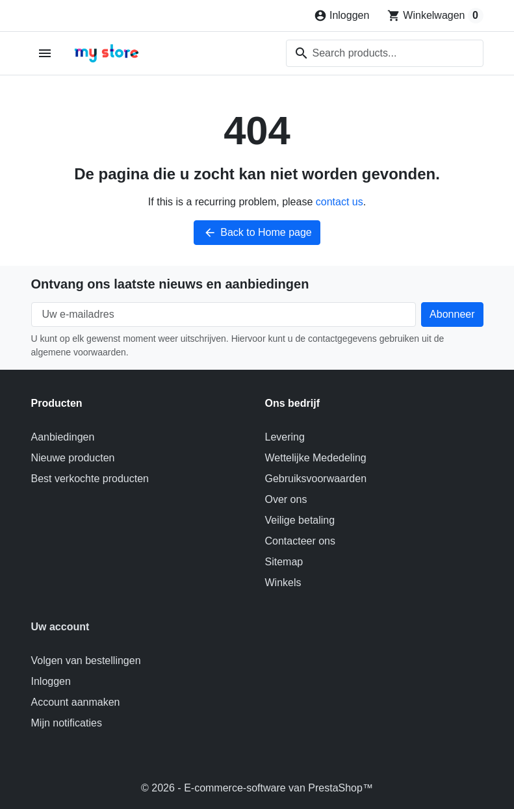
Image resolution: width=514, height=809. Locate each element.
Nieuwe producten (73, 457)
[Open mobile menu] (45, 54)
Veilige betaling (300, 520)
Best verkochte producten (90, 478)
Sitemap (284, 561)
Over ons (286, 499)
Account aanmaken (75, 702)
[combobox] (384, 53)
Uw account (60, 626)
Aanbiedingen (63, 437)
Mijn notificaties (66, 722)
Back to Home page (257, 232)
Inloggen (51, 681)
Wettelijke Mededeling (315, 457)
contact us (339, 201)
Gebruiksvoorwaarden (316, 478)
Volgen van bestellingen (86, 660)
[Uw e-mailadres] (224, 314)
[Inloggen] (341, 16)
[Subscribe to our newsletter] (452, 314)
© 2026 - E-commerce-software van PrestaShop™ (257, 787)
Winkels (283, 582)
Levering (285, 437)
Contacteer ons (300, 540)
